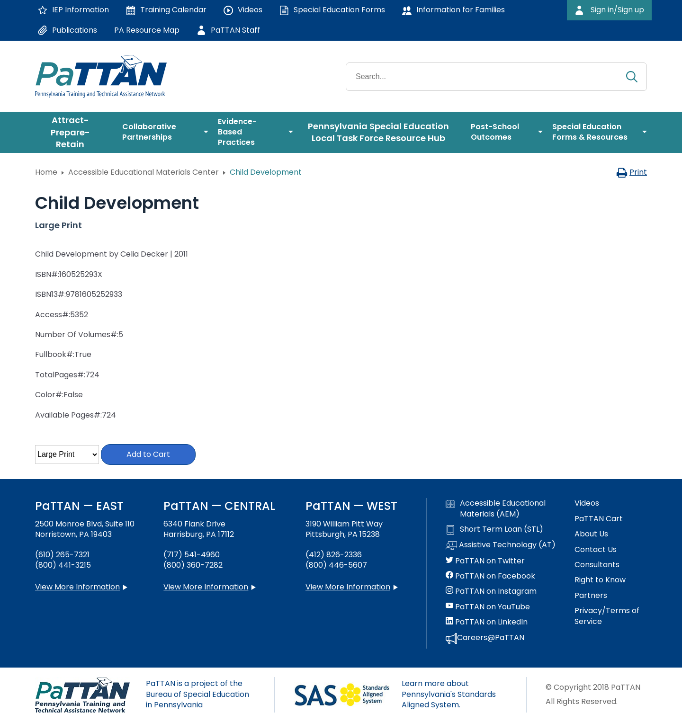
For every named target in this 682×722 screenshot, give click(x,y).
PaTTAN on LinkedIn (487, 622)
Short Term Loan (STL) (494, 529)
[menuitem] (73, 132)
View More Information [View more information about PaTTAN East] (77, 586)
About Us (591, 534)
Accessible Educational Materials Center (143, 172)
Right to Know (600, 580)
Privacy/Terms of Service (606, 616)
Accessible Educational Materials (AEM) (496, 508)
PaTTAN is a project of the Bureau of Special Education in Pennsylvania (197, 694)
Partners (590, 595)
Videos (586, 503)
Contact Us (595, 549)
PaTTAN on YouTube (488, 607)
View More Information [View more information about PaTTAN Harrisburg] (205, 586)
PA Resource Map (146, 30)
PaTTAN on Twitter (485, 561)
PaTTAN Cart (598, 519)
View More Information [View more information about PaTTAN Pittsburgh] (347, 586)
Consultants (596, 565)
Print (631, 172)
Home (46, 172)
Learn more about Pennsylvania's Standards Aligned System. (449, 694)
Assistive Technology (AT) (501, 545)
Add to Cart (148, 454)
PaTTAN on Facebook (490, 576)
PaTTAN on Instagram (491, 591)
